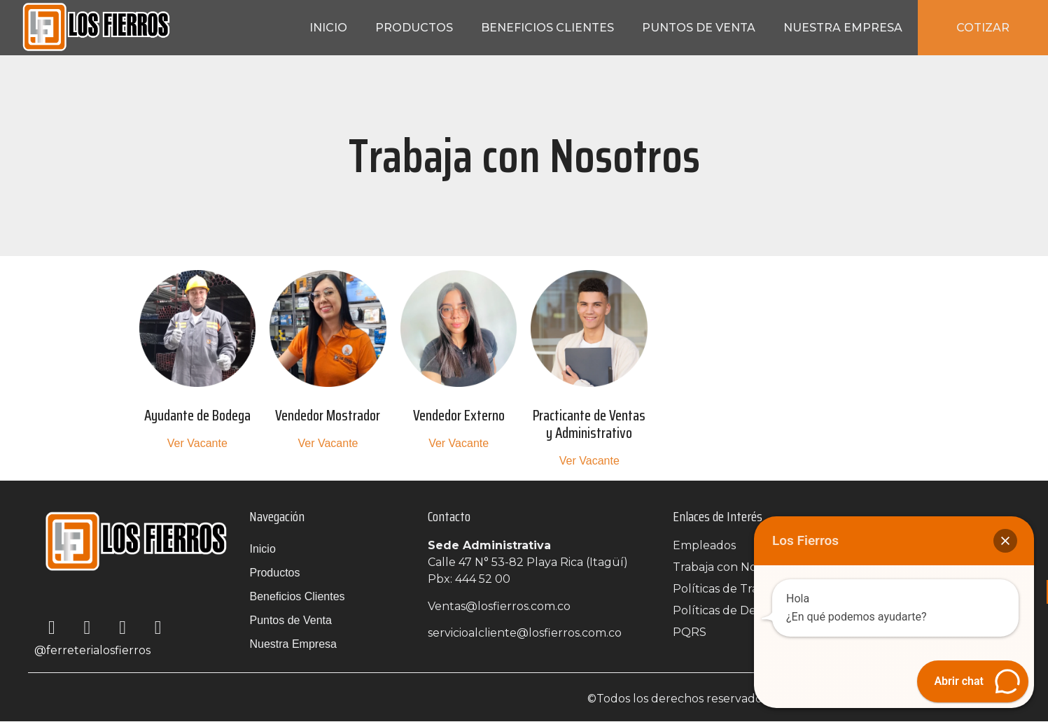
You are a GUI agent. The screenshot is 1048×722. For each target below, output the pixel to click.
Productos (414, 27)
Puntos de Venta (698, 27)
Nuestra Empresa (842, 27)
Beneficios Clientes (547, 27)
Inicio (328, 27)
